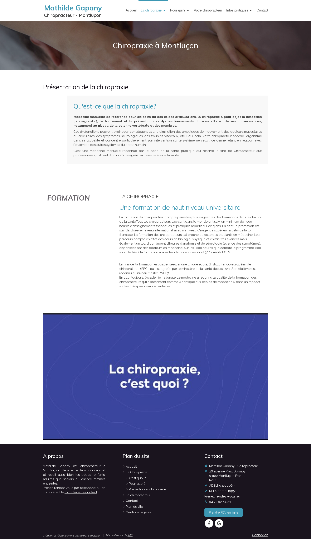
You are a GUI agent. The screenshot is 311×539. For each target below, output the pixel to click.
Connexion (260, 535)
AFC (130, 535)
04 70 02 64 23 (220, 502)
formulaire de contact (81, 492)
